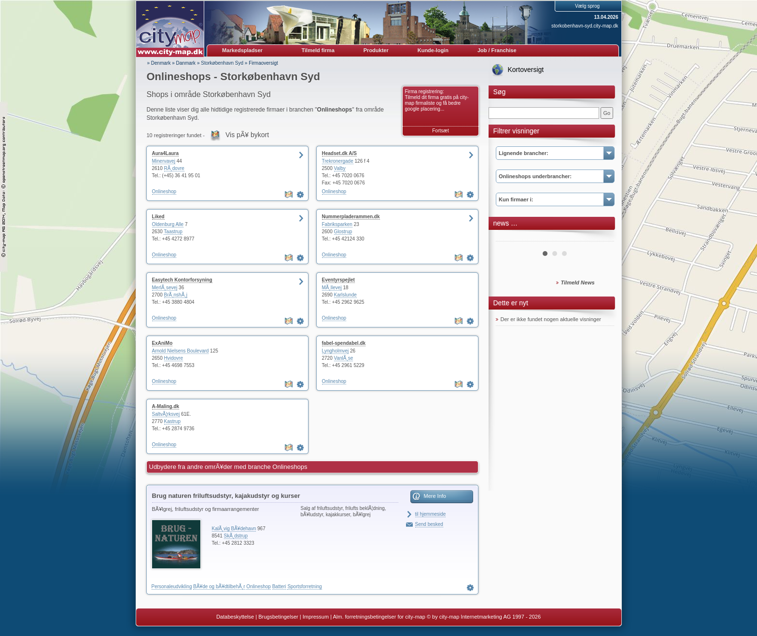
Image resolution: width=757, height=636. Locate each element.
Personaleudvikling (172, 586)
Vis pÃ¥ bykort (247, 135)
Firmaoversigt (263, 63)
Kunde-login (433, 50)
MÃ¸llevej (332, 287)
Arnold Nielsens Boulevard (180, 350)
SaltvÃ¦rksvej (166, 414)
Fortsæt (440, 130)
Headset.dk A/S (339, 153)
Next (601, 237)
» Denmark (159, 63)
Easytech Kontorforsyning (182, 280)
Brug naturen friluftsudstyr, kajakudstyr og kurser (226, 495)
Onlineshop (164, 191)
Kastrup (172, 421)
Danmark (186, 63)
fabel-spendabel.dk (344, 343)
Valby (340, 168)
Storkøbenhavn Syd (222, 63)
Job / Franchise (497, 50)
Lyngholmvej (335, 350)
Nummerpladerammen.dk (351, 216)
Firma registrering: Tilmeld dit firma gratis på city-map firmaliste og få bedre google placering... (437, 100)
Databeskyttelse (235, 617)
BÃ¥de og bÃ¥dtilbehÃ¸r (219, 586)
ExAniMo (162, 343)
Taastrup (173, 231)
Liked (158, 216)
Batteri (279, 586)
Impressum (316, 617)
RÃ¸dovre (174, 168)
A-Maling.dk (166, 406)
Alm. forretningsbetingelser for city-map (379, 617)
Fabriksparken (337, 224)
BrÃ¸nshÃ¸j (175, 294)
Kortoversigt (526, 69)
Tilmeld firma (318, 50)
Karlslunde (345, 294)
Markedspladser (242, 50)
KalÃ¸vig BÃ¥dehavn (234, 528)
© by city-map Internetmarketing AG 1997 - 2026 (484, 617)
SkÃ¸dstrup (236, 535)
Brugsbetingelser (278, 617)
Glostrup (343, 231)
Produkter (376, 50)
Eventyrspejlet (338, 280)
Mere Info (435, 496)
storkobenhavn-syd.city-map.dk (584, 25)
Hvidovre (173, 358)
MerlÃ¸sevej (165, 287)
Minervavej (163, 161)
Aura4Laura (165, 153)
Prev (508, 237)
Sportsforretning (304, 586)
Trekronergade (337, 161)
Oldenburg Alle (168, 224)
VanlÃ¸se (343, 358)
